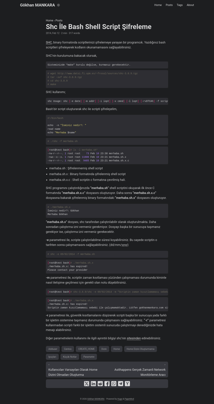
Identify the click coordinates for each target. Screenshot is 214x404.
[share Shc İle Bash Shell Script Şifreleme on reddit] (100, 383)
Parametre (88, 356)
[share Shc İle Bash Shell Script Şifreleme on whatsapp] (113, 383)
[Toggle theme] (58, 5)
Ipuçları (52, 356)
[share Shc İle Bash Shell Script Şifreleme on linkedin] (93, 383)
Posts (59, 20)
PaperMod (129, 399)
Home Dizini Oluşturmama (141, 349)
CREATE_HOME (86, 349)
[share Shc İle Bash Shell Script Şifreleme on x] (86, 383)
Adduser (52, 349)
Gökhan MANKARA (37, 5)
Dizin (104, 349)
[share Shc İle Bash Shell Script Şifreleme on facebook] (107, 383)
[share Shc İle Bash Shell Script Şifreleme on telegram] (120, 383)
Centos (68, 349)
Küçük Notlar (70, 356)
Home (49, 20)
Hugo (119, 399)
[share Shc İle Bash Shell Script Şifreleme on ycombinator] (127, 383)
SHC (49, 42)
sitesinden (134, 338)
